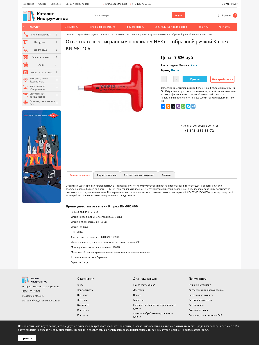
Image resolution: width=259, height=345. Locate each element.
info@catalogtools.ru (33, 295)
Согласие (56, 3)
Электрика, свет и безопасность (38, 80)
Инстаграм (83, 310)
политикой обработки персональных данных (134, 329)
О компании (71, 26)
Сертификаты (85, 290)
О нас (80, 284)
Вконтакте (83, 305)
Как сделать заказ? (144, 284)
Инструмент (35, 42)
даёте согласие (27, 329)
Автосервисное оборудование (37, 88)
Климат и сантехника (40, 72)
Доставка (28, 3)
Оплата (42, 3)
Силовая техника (38, 57)
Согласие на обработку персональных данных (154, 306)
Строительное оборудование (37, 95)
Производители (134, 26)
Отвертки (108, 34)
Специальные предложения (171, 26)
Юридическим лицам (77, 3)
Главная (70, 34)
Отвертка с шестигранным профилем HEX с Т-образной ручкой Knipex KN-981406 (165, 34)
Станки (33, 64)
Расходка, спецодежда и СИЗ (42, 103)
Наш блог (82, 295)
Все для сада (36, 49)
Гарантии (202, 26)
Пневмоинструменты (200, 300)
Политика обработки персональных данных (153, 315)
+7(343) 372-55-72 (31, 291)
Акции (178, 15)
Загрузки (82, 300)
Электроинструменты (201, 295)
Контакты (224, 26)
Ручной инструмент (39, 34)
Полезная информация (101, 26)
